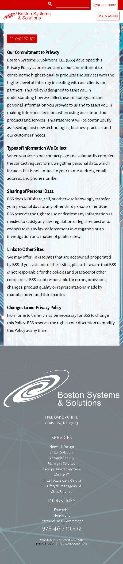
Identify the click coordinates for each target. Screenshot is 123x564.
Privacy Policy (45, 543)
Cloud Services (61, 492)
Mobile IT (61, 475)
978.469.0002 (62, 528)
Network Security (61, 458)
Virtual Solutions (62, 452)
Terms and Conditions (73, 543)
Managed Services (61, 463)
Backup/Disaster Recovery (61, 469)
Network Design (61, 447)
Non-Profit (61, 515)
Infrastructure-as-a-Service (62, 480)
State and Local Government (61, 521)
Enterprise (61, 510)
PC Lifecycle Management (61, 486)
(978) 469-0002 (104, 5)
